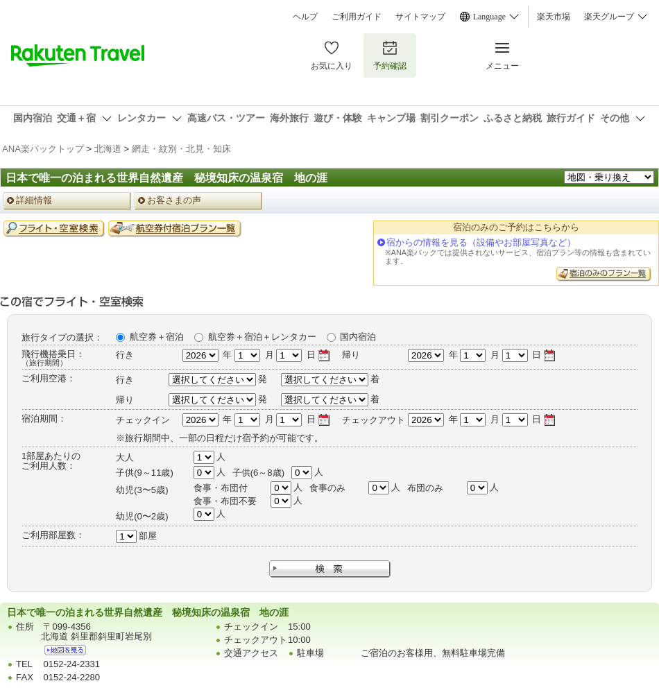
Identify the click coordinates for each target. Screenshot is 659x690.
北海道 (107, 149)
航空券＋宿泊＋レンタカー (262, 336)
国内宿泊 (358, 336)
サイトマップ (420, 16)
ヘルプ (305, 16)
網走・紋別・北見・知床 (181, 149)
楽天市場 (553, 16)
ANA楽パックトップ (43, 149)
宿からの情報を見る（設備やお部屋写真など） (481, 242)
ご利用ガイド (357, 16)
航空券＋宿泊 (157, 336)
